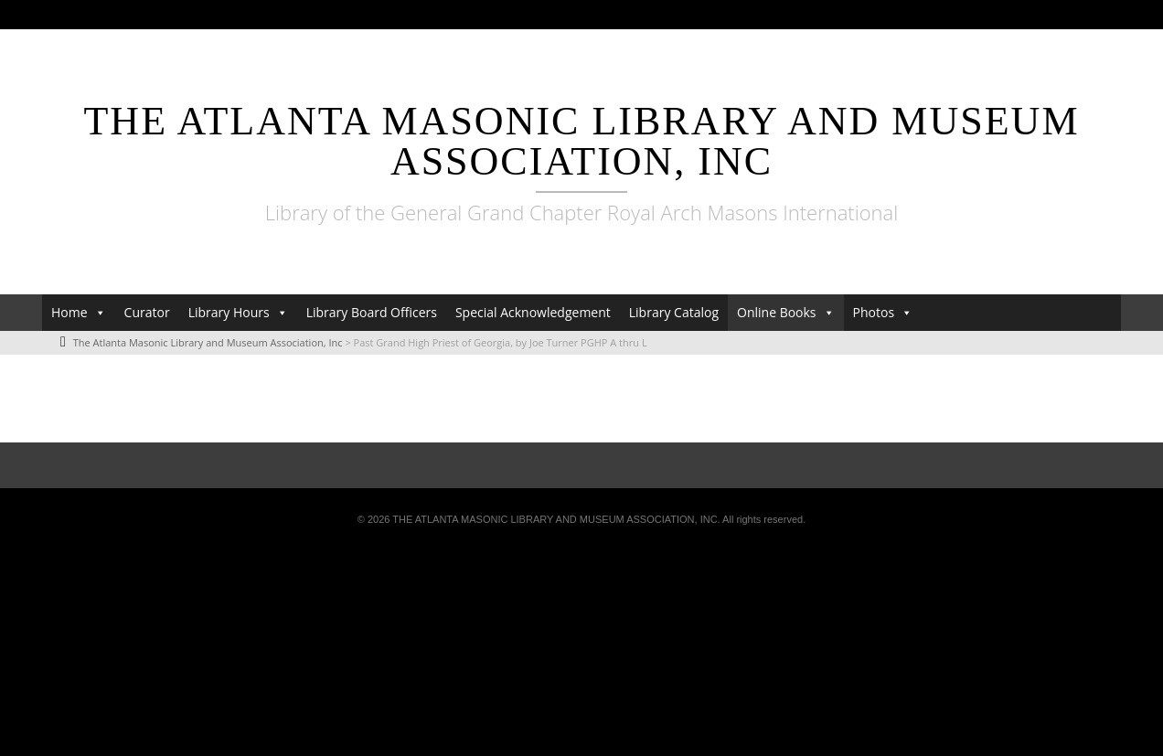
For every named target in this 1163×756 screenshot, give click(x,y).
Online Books (776, 312)
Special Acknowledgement (533, 312)
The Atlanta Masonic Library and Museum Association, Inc (581, 141)
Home (69, 312)
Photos (874, 312)
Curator (147, 312)
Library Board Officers (371, 312)
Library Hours (229, 312)
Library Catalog (674, 312)
